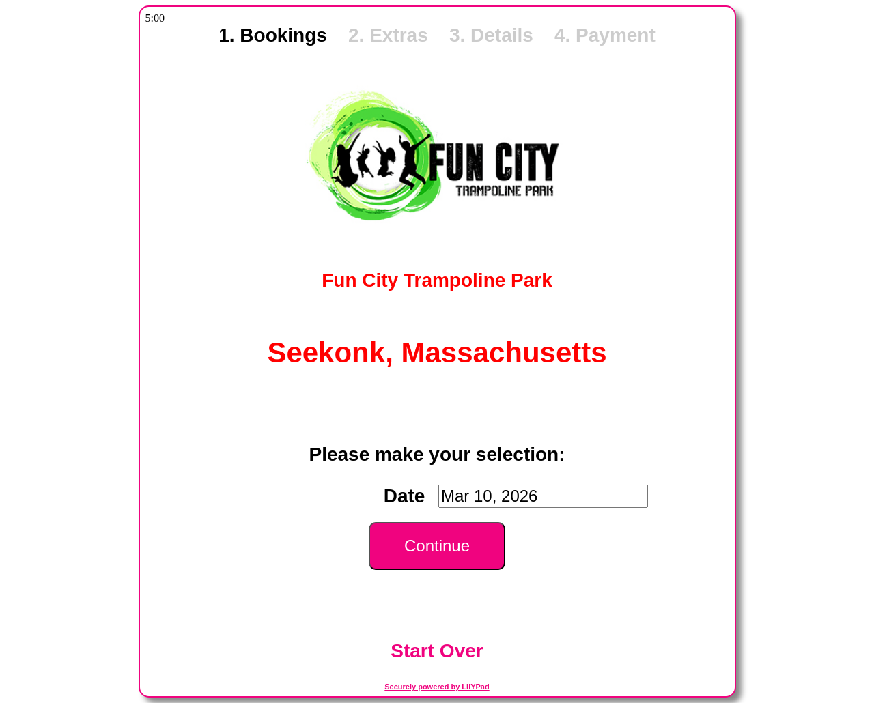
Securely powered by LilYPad (436, 687)
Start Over (437, 650)
